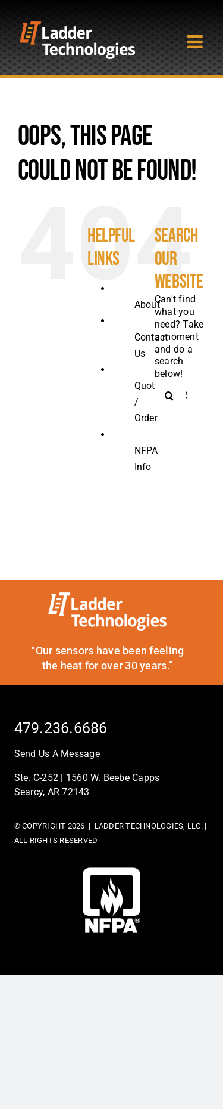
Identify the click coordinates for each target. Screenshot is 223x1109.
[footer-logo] (111, 872)
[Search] (169, 395)
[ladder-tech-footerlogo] (107, 596)
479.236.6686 (61, 728)
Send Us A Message (57, 753)
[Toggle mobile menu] (196, 42)
